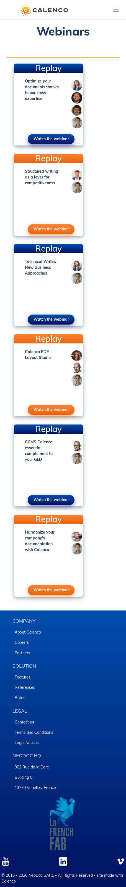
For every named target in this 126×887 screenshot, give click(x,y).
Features (22, 677)
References (25, 687)
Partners (22, 652)
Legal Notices (27, 742)
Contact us (24, 722)
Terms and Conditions (34, 732)
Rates (20, 697)
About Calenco (28, 632)
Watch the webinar (51, 138)
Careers (22, 642)
